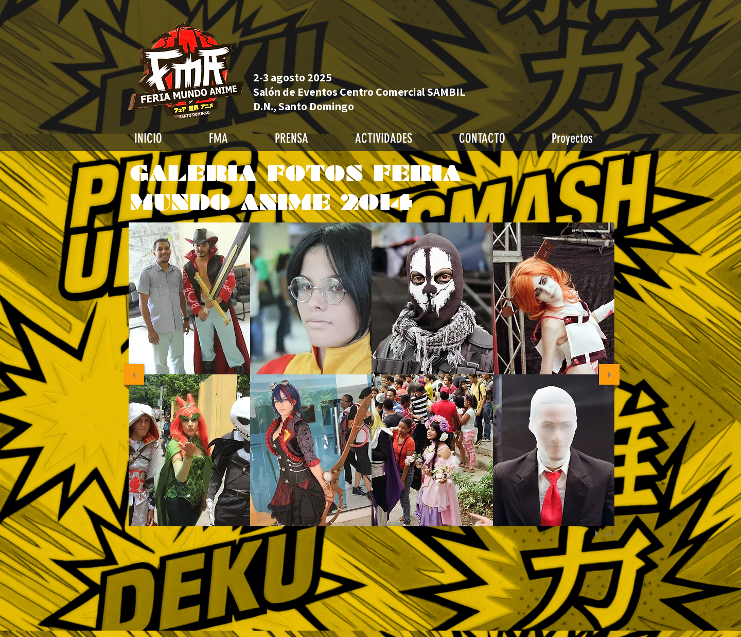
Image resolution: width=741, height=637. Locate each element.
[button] (189, 298)
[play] (598, 533)
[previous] (133, 374)
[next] (609, 374)
